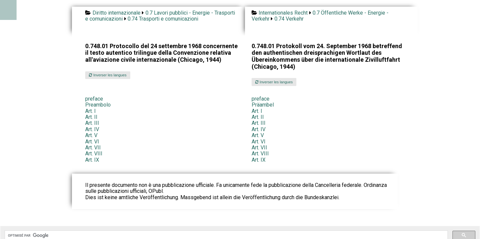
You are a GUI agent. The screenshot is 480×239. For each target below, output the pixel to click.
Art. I (90, 111)
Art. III (92, 123)
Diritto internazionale (116, 13)
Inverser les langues (107, 75)
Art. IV (92, 129)
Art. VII (93, 147)
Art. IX (92, 160)
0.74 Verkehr (289, 19)
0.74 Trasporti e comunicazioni (163, 19)
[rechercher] (225, 235)
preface (94, 99)
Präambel (263, 105)
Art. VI (92, 141)
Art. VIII (93, 153)
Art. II (91, 117)
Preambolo (98, 105)
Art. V (91, 135)
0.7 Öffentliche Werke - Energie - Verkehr (320, 16)
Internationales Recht (283, 13)
